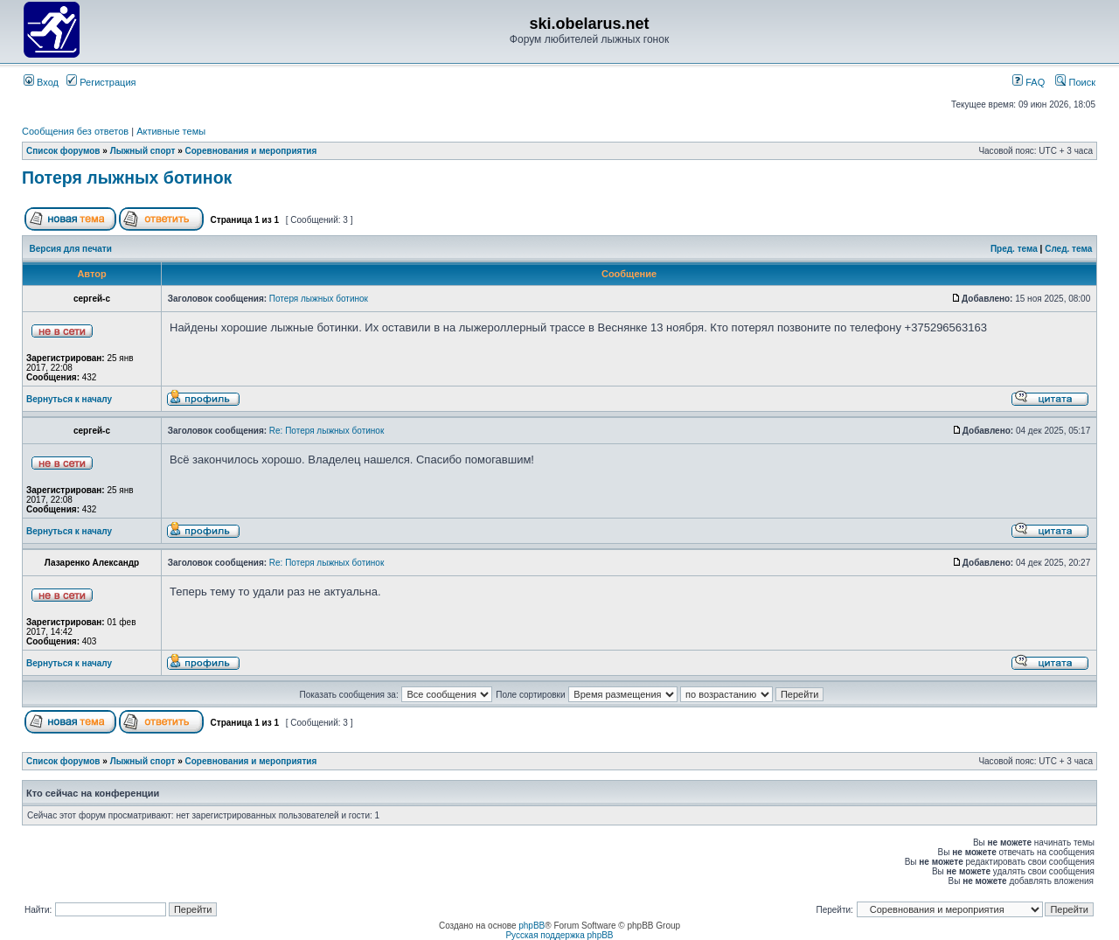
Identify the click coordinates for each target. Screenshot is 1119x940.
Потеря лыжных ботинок (127, 177)
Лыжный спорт (143, 151)
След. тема (1068, 249)
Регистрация (101, 82)
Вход (41, 82)
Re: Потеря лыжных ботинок (326, 430)
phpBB (531, 925)
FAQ (1028, 82)
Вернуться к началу (69, 399)
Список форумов (63, 151)
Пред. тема (1014, 249)
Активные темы (170, 131)
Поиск (1075, 82)
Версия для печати (71, 249)
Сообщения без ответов (75, 131)
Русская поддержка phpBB (559, 935)
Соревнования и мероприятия (251, 151)
